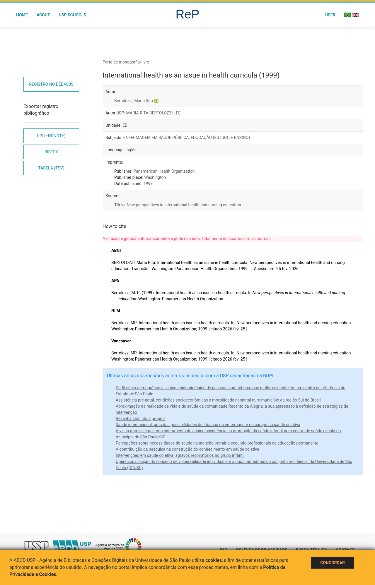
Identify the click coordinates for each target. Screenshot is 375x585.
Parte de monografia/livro (126, 62)
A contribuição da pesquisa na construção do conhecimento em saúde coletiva (187, 449)
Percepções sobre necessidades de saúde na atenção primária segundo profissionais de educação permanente (217, 443)
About (43, 15)
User (330, 15)
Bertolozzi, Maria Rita (133, 100)
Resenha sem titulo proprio (140, 418)
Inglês (130, 149)
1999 (148, 183)
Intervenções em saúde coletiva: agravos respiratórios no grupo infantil (180, 455)
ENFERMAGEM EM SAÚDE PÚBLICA (156, 137)
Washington (155, 177)
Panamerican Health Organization (164, 171)
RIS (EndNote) (51, 135)
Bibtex (51, 152)
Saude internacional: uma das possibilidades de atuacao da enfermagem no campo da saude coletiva (208, 424)
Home (22, 15)
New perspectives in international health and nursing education (184, 205)
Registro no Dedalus (51, 84)
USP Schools (72, 15)
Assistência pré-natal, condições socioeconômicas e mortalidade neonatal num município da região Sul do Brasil (218, 400)
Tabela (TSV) (51, 168)
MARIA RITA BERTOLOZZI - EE (153, 113)
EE (124, 125)
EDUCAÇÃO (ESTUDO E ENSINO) (220, 137)
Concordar (332, 562)
